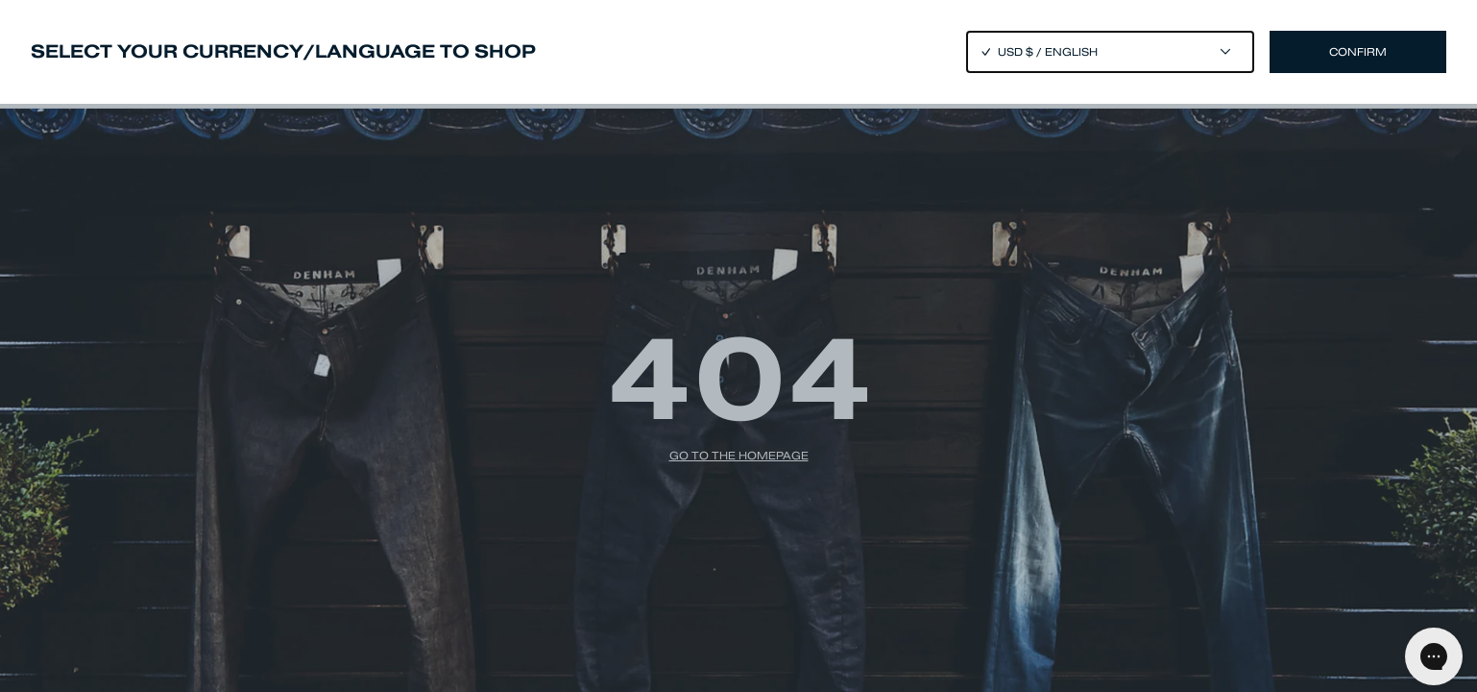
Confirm (1358, 52)
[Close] (738, 346)
